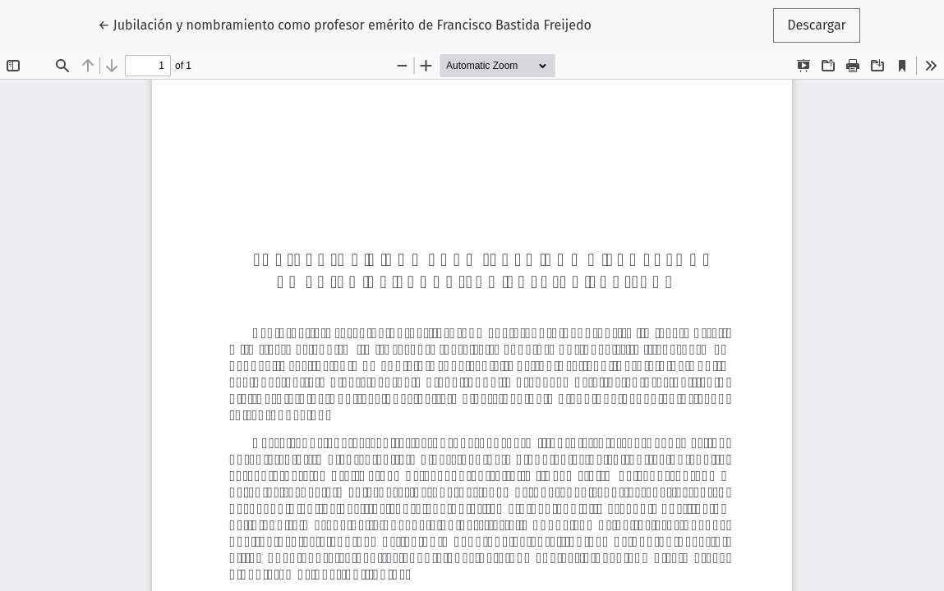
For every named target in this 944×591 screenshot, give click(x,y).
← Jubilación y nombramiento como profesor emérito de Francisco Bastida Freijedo (345, 24)
